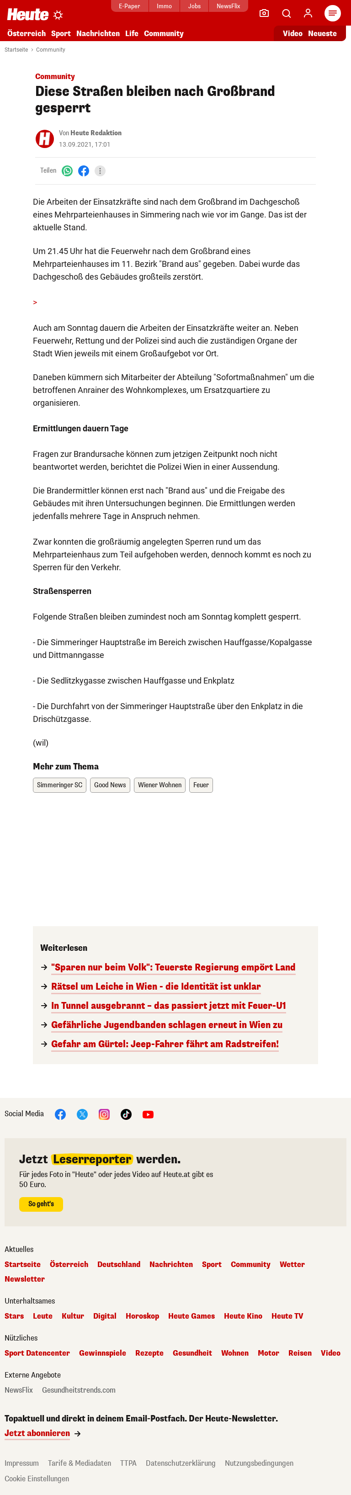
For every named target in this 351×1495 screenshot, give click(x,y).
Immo (162, 6)
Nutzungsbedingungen (259, 1463)
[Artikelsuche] (286, 13)
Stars (14, 1316)
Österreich (26, 33)
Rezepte (149, 1353)
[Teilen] (100, 171)
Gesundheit (192, 1353)
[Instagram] (104, 1114)
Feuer (201, 785)
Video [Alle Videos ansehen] (293, 33)
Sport (61, 33)
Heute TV (287, 1316)
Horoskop (142, 1316)
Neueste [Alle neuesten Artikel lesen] (322, 33)
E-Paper (127, 6)
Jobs (192, 6)
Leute (43, 1316)
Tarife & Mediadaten (79, 1463)
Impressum (22, 1463)
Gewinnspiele (102, 1353)
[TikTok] (126, 1114)
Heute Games (191, 1316)
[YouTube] (148, 1114)
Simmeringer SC (59, 785)
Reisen (300, 1353)
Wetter (292, 1264)
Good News (110, 785)
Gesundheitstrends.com (79, 1390)
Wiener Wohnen (159, 785)
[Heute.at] (28, 14)
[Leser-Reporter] (264, 13)
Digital (105, 1316)
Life (131, 33)
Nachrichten (98, 33)
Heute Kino (243, 1316)
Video (330, 1353)
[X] (82, 1114)
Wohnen (235, 1353)
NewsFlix (226, 6)
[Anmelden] (308, 13)
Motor (268, 1353)
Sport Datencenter (37, 1353)
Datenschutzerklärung (181, 1463)
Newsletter (25, 1279)
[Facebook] (83, 170)
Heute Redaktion (96, 133)
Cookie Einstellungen (37, 1479)
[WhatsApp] (67, 170)
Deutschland (118, 1264)
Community (164, 33)
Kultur (73, 1316)
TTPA (128, 1463)
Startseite (16, 50)
